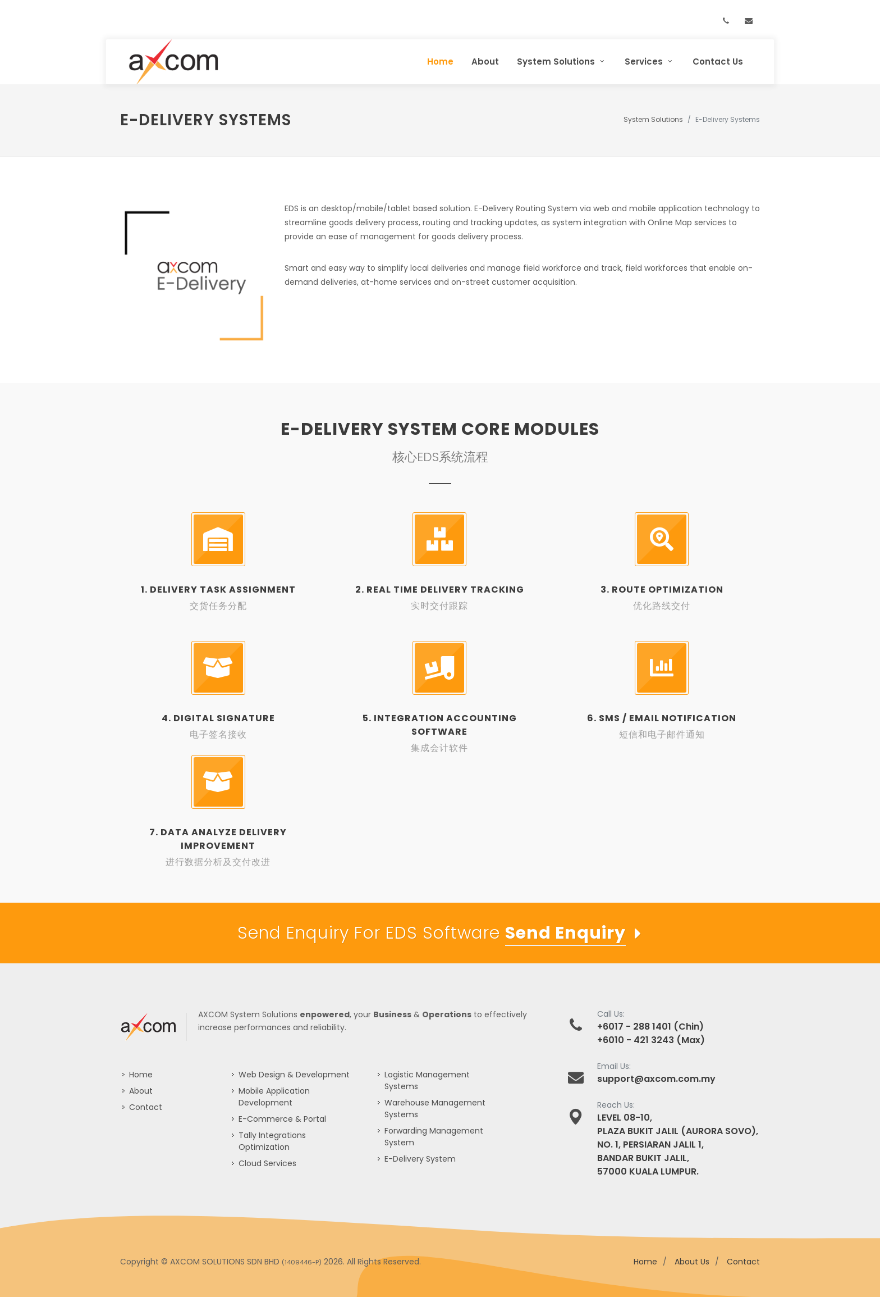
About (141, 1090)
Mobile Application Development (274, 1096)
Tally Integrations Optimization (272, 1141)
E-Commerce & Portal (282, 1119)
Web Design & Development (294, 1074)
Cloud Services (267, 1163)
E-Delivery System (420, 1158)
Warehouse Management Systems (434, 1108)
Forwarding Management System (433, 1136)
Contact (145, 1107)
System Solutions (653, 119)
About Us (692, 1261)
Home (141, 1074)
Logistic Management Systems (427, 1080)
